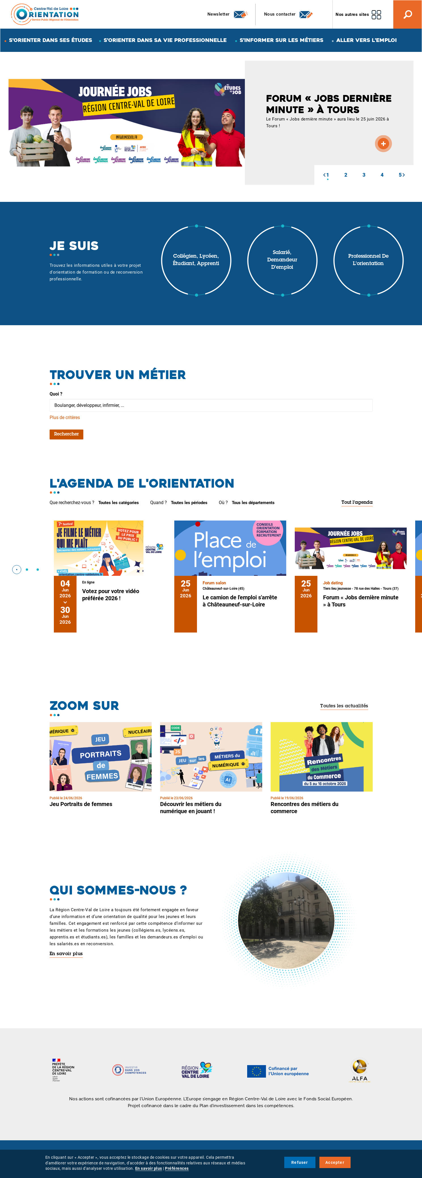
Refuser (299, 1162)
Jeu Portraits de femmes (81, 804)
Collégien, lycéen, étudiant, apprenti (196, 260)
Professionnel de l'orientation (368, 260)
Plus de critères (65, 417)
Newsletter (228, 14)
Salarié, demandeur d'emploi (282, 260)
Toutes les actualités (344, 706)
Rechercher (66, 434)
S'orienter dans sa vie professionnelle (165, 40)
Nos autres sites (352, 14)
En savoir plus (66, 954)
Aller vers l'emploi (366, 40)
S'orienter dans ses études (50, 40)
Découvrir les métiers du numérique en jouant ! (190, 808)
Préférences (177, 1168)
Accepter (334, 1162)
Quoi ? (56, 394)
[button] (324, 175)
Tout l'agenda (357, 502)
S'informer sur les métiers (281, 40)
